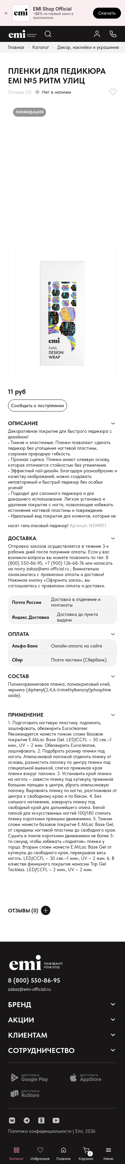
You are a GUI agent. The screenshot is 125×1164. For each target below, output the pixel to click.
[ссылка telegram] (27, 1120)
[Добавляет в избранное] (113, 92)
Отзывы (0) (19, 92)
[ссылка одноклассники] (41, 1120)
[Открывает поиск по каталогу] (48, 34)
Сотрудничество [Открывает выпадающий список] (41, 1050)
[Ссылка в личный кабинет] (97, 34)
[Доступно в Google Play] (29, 1077)
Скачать (107, 13)
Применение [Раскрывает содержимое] (25, 715)
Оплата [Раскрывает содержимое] (18, 634)
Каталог (40, 47)
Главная (16, 47)
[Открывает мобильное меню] (108, 1154)
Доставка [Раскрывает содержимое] (22, 538)
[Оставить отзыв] (45, 910)
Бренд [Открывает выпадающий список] (19, 1004)
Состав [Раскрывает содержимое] (18, 676)
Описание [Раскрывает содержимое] (23, 423)
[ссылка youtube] (56, 1120)
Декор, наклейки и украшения (88, 47)
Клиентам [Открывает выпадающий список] (27, 1035)
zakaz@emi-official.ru (47, 568)
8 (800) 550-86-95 (34, 980)
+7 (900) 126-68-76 (64, 563)
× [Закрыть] (6, 13)
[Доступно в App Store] (88, 1077)
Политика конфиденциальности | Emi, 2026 (51, 1131)
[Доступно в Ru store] (29, 1093)
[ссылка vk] (12, 1120)
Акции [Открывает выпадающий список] (21, 1019)
